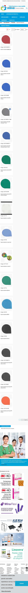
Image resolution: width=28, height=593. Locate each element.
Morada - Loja (23, 567)
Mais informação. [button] (6, 591)
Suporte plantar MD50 (5, 314)
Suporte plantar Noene (5, 338)
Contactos (23, 0)
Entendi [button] (21, 583)
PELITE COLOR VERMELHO (6, 49)
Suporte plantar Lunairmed (6, 242)
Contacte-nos (4, 464)
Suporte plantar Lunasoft (5, 266)
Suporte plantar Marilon (5, 290)
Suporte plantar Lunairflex (6, 218)
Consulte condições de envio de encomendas (11, 0)
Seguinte (25, 419)
